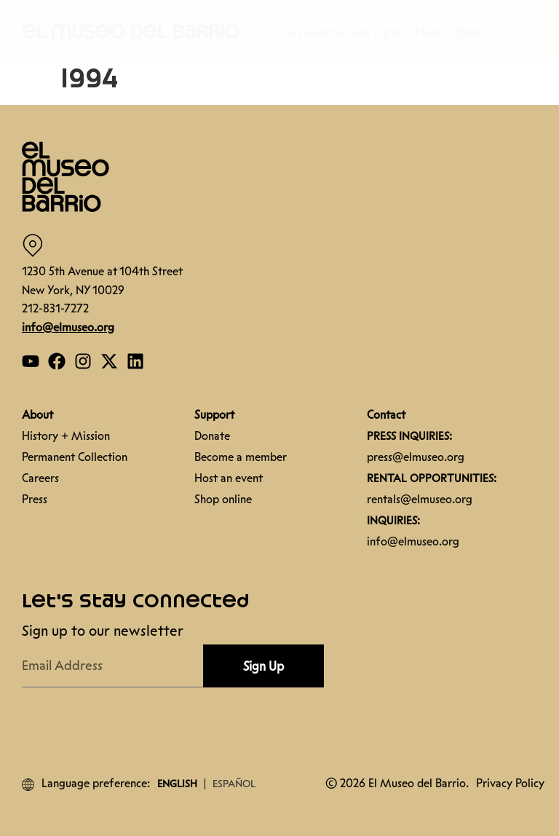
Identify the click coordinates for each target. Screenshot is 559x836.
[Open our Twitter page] (109, 361)
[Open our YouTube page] (30, 361)
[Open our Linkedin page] (135, 361)
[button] (131, 30)
